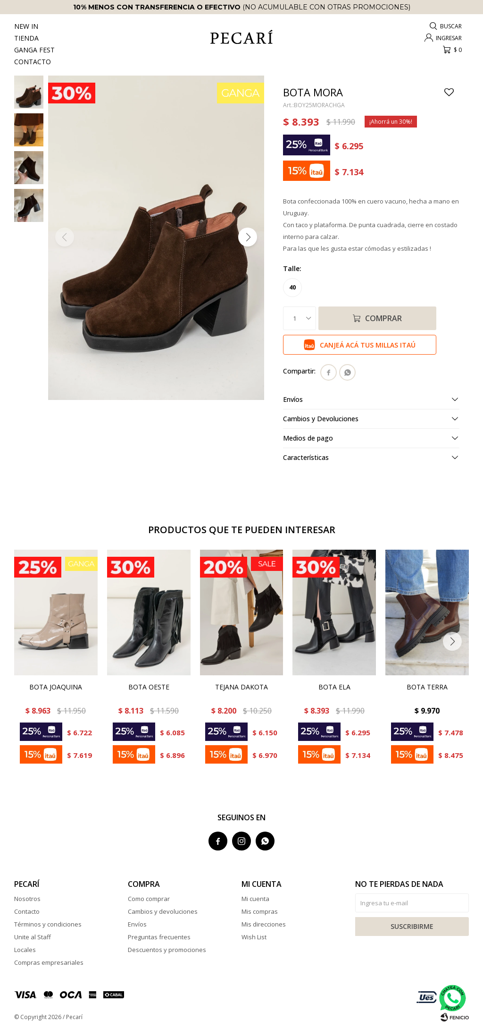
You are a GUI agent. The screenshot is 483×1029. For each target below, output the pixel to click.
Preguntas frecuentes (159, 937)
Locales (25, 949)
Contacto (32, 61)
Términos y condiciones (48, 924)
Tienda (26, 38)
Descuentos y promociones (167, 949)
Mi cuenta (255, 898)
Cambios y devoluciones (163, 911)
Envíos (137, 924)
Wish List (254, 937)
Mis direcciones (264, 924)
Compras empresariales (48, 962)
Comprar (383, 318)
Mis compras (260, 911)
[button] (247, 237)
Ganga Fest (34, 49)
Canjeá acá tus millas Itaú (368, 344)
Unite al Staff (32, 937)
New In (26, 26)
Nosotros (27, 898)
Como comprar (149, 898)
